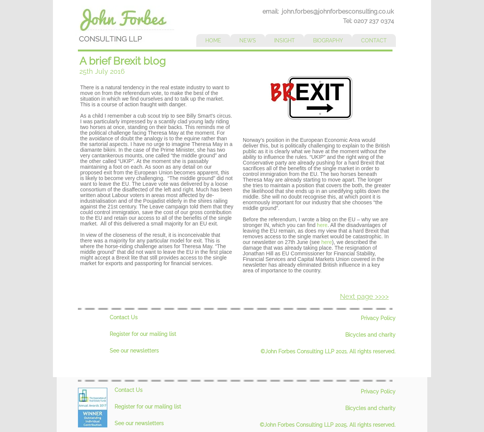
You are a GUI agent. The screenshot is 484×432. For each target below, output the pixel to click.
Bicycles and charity (370, 335)
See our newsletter (133, 351)
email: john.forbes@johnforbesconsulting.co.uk (328, 11)
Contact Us (124, 317)
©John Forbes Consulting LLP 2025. (304, 425)
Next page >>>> (364, 296)
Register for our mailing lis (142, 334)
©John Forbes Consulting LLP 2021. (305, 351)
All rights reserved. (372, 351)
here (322, 225)
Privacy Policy (378, 318)
